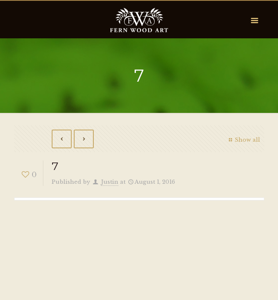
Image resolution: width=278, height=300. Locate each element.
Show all (243, 139)
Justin (109, 181)
